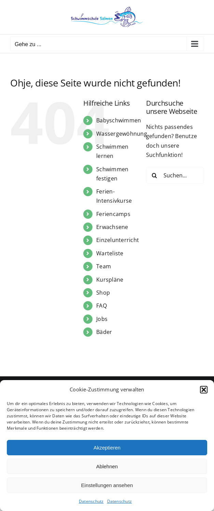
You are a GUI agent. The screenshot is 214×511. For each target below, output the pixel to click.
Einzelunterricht (117, 240)
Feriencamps (113, 214)
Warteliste (109, 253)
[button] (203, 389)
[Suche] (154, 175)
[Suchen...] (175, 175)
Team (103, 266)
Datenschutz (91, 501)
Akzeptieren (107, 448)
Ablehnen (107, 466)
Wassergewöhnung (121, 133)
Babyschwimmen (118, 120)
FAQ (101, 305)
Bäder (104, 332)
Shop (103, 292)
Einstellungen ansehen (107, 485)
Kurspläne (109, 279)
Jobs (102, 319)
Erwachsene (112, 227)
